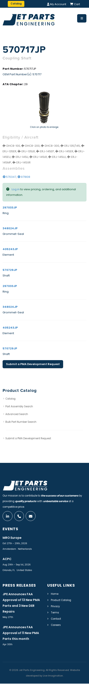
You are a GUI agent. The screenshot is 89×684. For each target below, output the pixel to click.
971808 (23, 177)
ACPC (7, 559)
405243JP (10, 249)
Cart (75, 4)
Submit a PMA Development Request (33, 364)
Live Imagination (53, 676)
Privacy (55, 607)
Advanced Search (16, 414)
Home (54, 594)
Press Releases (19, 585)
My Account (56, 4)
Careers (56, 625)
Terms (55, 613)
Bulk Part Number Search (20, 422)
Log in (16, 189)
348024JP (10, 228)
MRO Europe (12, 538)
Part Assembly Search (19, 406)
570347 (9, 177)
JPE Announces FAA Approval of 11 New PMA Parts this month (21, 633)
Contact (56, 619)
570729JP (10, 270)
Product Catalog (61, 600)
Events (10, 529)
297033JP (10, 207)
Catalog (10, 398)
